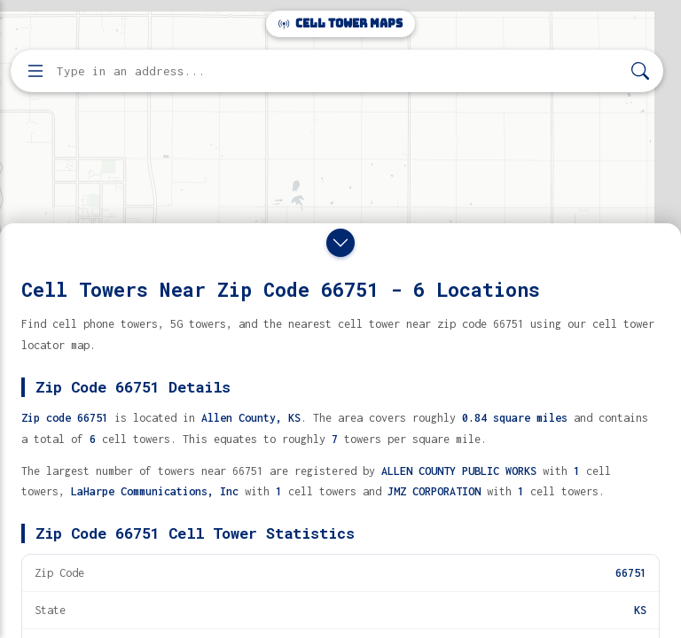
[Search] (640, 71)
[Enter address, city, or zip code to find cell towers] (339, 71)
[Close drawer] (340, 243)
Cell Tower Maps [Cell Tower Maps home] (340, 23)
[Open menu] (35, 71)
